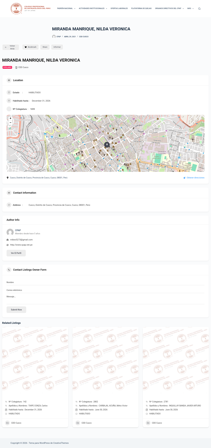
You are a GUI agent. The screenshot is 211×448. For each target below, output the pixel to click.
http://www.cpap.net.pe (21, 245)
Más (191, 8)
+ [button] (10, 118)
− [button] (10, 123)
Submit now (16, 310)
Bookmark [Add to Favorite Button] (30, 47)
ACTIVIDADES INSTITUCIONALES (93, 8)
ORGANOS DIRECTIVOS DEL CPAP (170, 8)
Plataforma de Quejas (141, 8)
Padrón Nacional (66, 8)
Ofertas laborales (119, 8)
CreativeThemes (61, 443)
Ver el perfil (16, 253)
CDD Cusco (84, 37)
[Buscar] (199, 9)
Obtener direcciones (193, 178)
